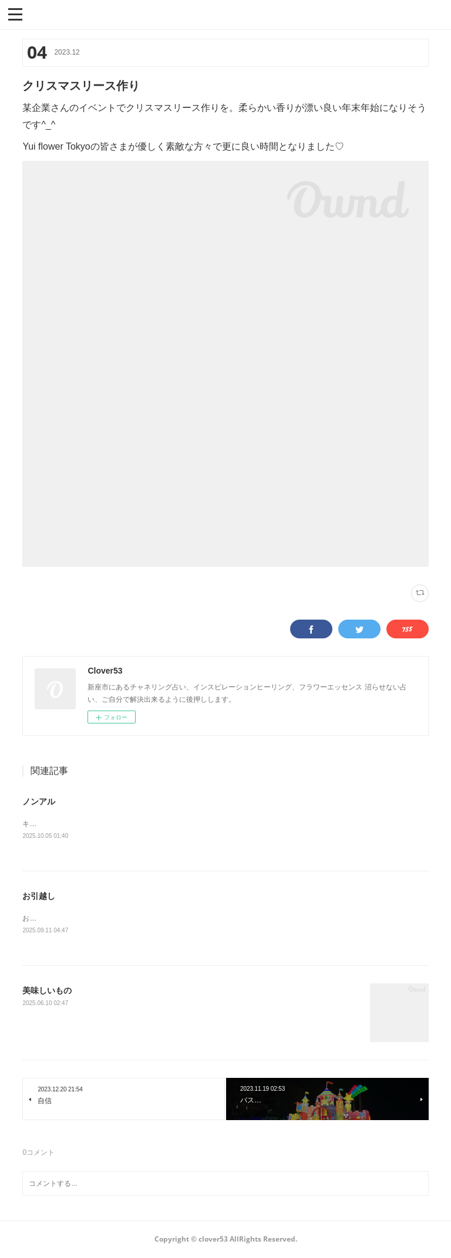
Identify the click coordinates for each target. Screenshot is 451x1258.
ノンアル (38, 801)
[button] (15, 13)
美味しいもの (47, 991)
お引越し (38, 896)
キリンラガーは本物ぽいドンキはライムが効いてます (106, 824)
